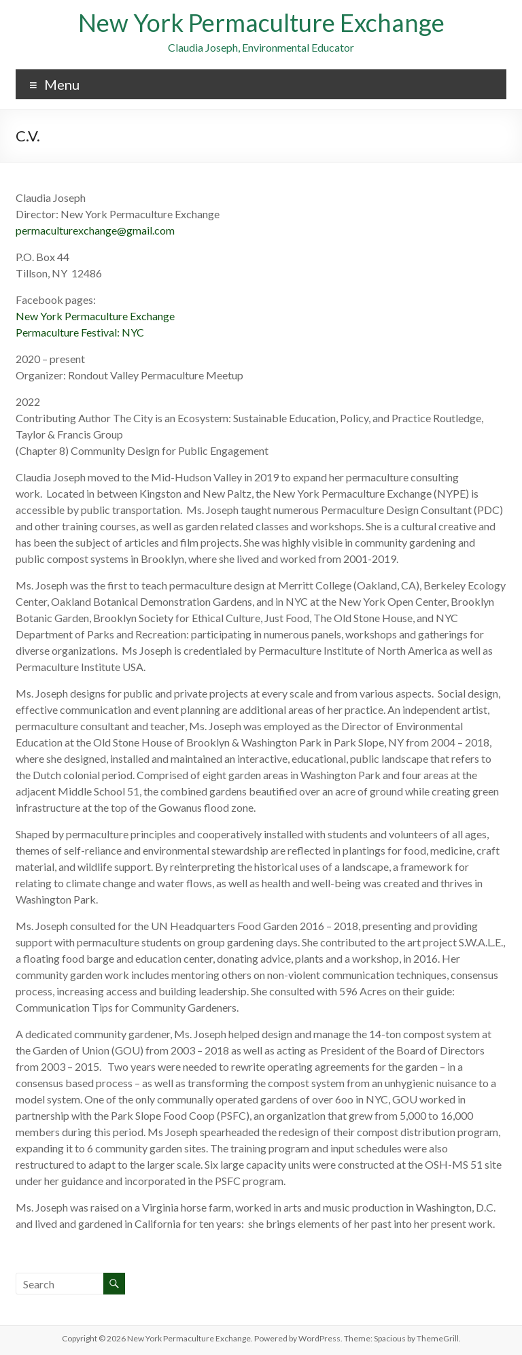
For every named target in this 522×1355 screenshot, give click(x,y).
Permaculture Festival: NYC (80, 332)
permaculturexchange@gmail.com (95, 230)
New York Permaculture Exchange (261, 22)
